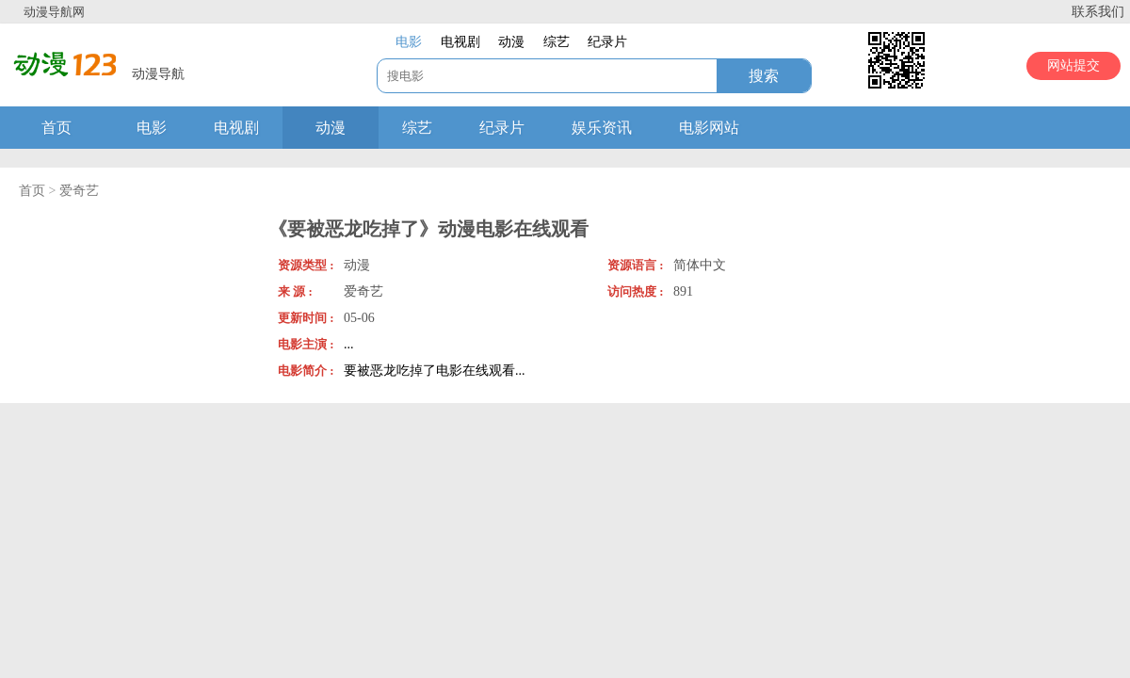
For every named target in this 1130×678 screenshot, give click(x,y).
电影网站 (709, 128)
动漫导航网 (54, 12)
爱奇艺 (79, 191)
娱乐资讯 (602, 128)
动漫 (330, 128)
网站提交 (1073, 65)
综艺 (417, 128)
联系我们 (1098, 12)
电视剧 (236, 128)
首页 (56, 128)
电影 (152, 128)
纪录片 (502, 128)
